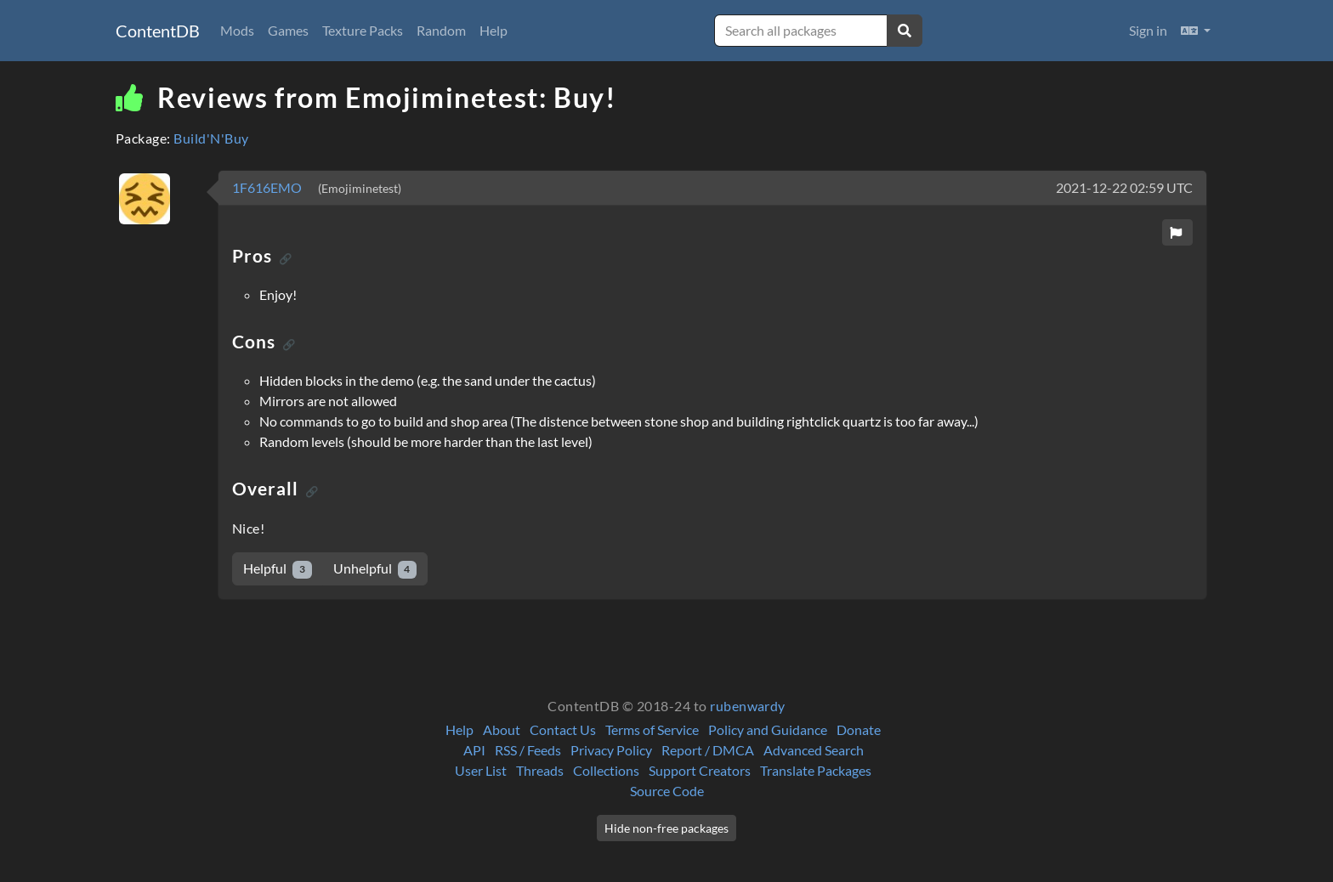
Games (288, 30)
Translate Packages (815, 770)
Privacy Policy (611, 750)
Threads (540, 770)
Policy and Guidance (767, 729)
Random (441, 30)
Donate (859, 729)
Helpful (277, 569)
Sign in (1148, 30)
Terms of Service (652, 729)
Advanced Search (813, 750)
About (501, 729)
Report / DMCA (707, 750)
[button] (1195, 31)
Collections (606, 770)
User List (481, 770)
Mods (237, 30)
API (474, 750)
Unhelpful (375, 569)
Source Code (667, 791)
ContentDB (158, 30)
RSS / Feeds (528, 750)
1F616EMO (268, 187)
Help (493, 30)
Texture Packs (362, 30)
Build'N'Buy (210, 138)
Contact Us (563, 729)
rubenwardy (748, 706)
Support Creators (700, 770)
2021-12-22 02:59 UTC (1124, 187)
